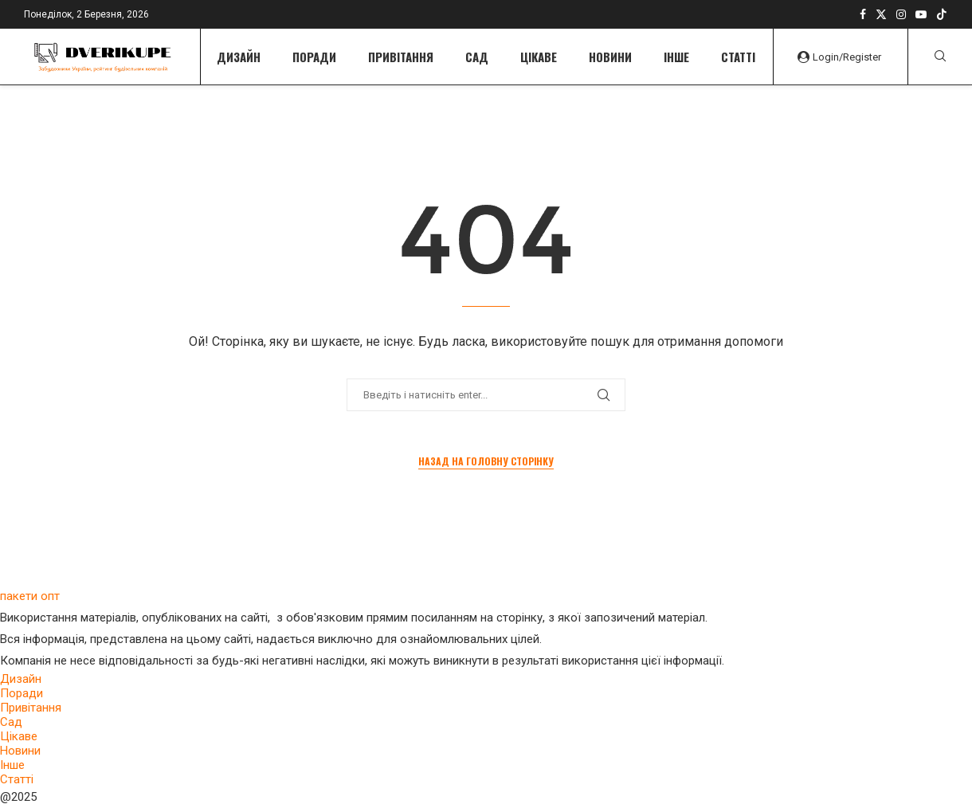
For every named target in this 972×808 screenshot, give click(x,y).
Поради (314, 56)
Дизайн (239, 56)
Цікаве (538, 56)
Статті (738, 56)
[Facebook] (863, 14)
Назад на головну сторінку (486, 461)
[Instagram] (901, 14)
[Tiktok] (941, 14)
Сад (476, 56)
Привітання (400, 56)
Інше (676, 56)
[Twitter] (881, 14)
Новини (610, 56)
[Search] (940, 56)
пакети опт (30, 596)
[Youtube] (921, 14)
